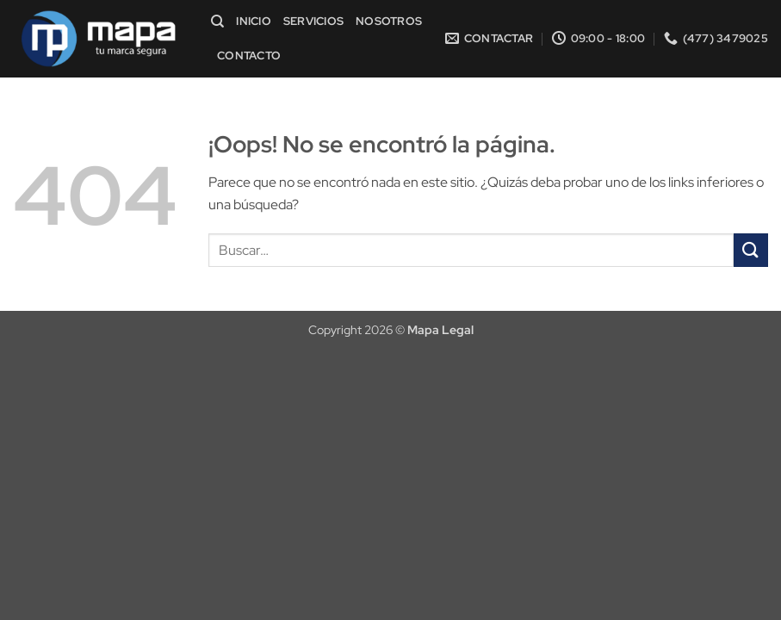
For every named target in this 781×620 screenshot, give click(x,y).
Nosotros (389, 21)
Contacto (249, 55)
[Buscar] (217, 21)
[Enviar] (751, 250)
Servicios (313, 21)
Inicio (253, 21)
